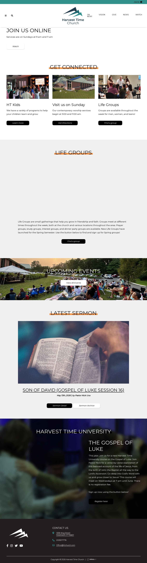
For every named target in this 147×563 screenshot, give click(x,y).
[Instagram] (11, 545)
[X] (16, 545)
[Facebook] (7, 545)
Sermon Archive (86, 405)
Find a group (110, 123)
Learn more (17, 123)
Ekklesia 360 (91, 559)
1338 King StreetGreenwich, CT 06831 (65, 534)
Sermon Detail (59, 405)
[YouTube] (21, 545)
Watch (139, 15)
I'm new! (89, 16)
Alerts (138, 2)
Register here (101, 501)
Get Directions (65, 123)
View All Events (73, 283)
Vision (102, 15)
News (126, 15)
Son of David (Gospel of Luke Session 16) (73, 390)
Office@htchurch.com (65, 545)
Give (114, 15)
